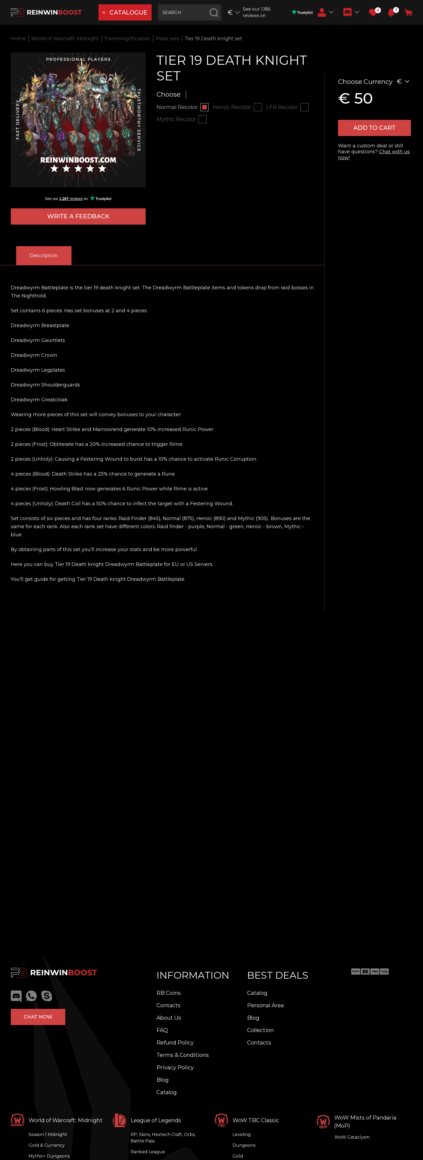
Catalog (166, 1092)
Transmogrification (127, 39)
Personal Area (265, 1005)
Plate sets (167, 39)
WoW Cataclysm (352, 1137)
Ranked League (148, 1151)
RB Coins (168, 993)
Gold (238, 1156)
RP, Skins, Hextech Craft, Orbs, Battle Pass (163, 1138)
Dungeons (244, 1145)
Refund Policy (175, 1042)
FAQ (162, 1030)
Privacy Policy (175, 1067)
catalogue (125, 12)
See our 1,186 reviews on (278, 12)
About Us (168, 1018)
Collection (260, 1030)
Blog (162, 1080)
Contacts (168, 1005)
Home (18, 39)
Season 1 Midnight (48, 1134)
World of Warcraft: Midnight (65, 39)
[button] (391, 12)
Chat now (38, 1017)
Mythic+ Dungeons (49, 1156)
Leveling (242, 1134)
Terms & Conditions (182, 1055)
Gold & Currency (47, 1145)
